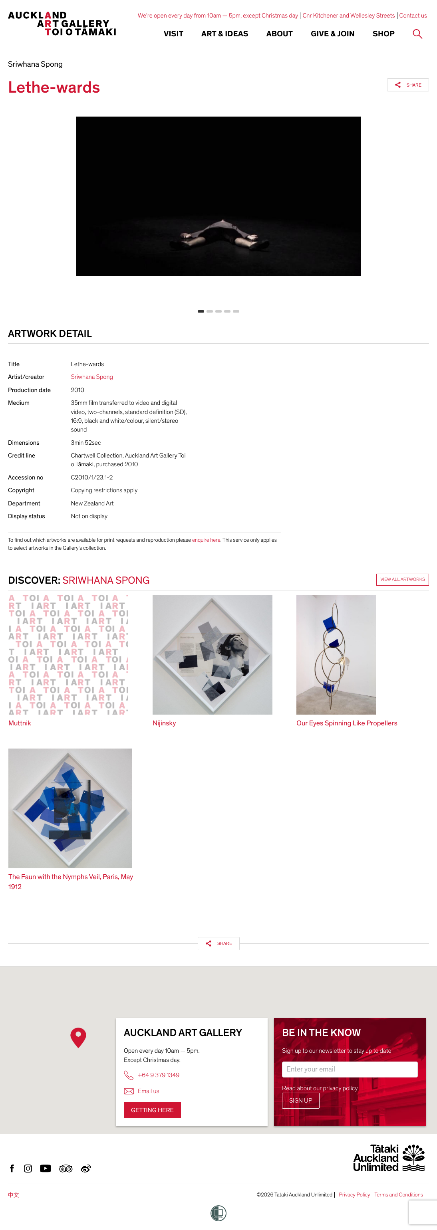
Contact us (413, 15)
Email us (141, 1091)
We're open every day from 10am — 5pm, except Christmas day (218, 15)
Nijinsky (164, 723)
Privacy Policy (354, 1195)
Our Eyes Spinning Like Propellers (346, 723)
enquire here (206, 540)
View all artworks (402, 579)
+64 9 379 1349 (151, 1075)
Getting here (152, 1110)
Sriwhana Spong (35, 64)
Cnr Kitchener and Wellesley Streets (348, 15)
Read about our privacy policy (320, 1088)
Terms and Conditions (398, 1195)
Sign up (300, 1100)
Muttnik (19, 723)
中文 (13, 1195)
